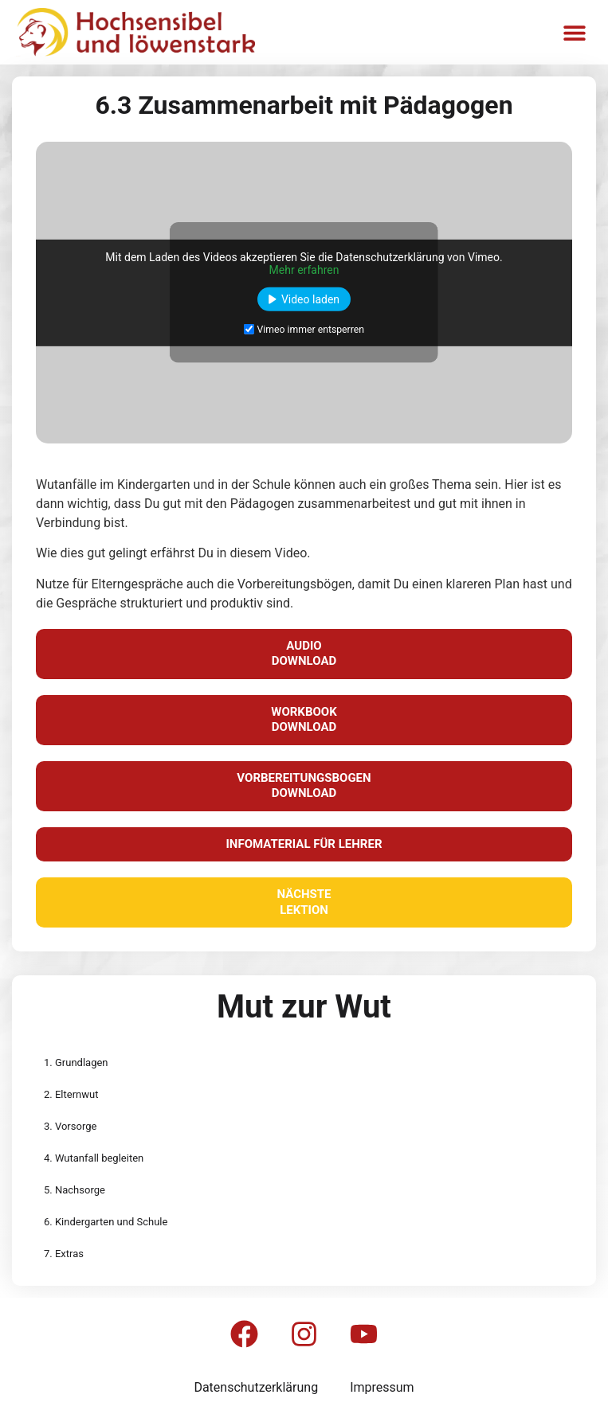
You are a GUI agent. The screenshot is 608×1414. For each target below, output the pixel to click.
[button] (574, 32)
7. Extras (64, 1254)
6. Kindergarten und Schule (105, 1222)
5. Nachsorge (74, 1190)
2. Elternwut (71, 1094)
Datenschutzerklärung (256, 1387)
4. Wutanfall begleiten (93, 1158)
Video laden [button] (310, 298)
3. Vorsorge (70, 1126)
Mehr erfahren (304, 269)
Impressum (382, 1387)
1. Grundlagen (76, 1062)
